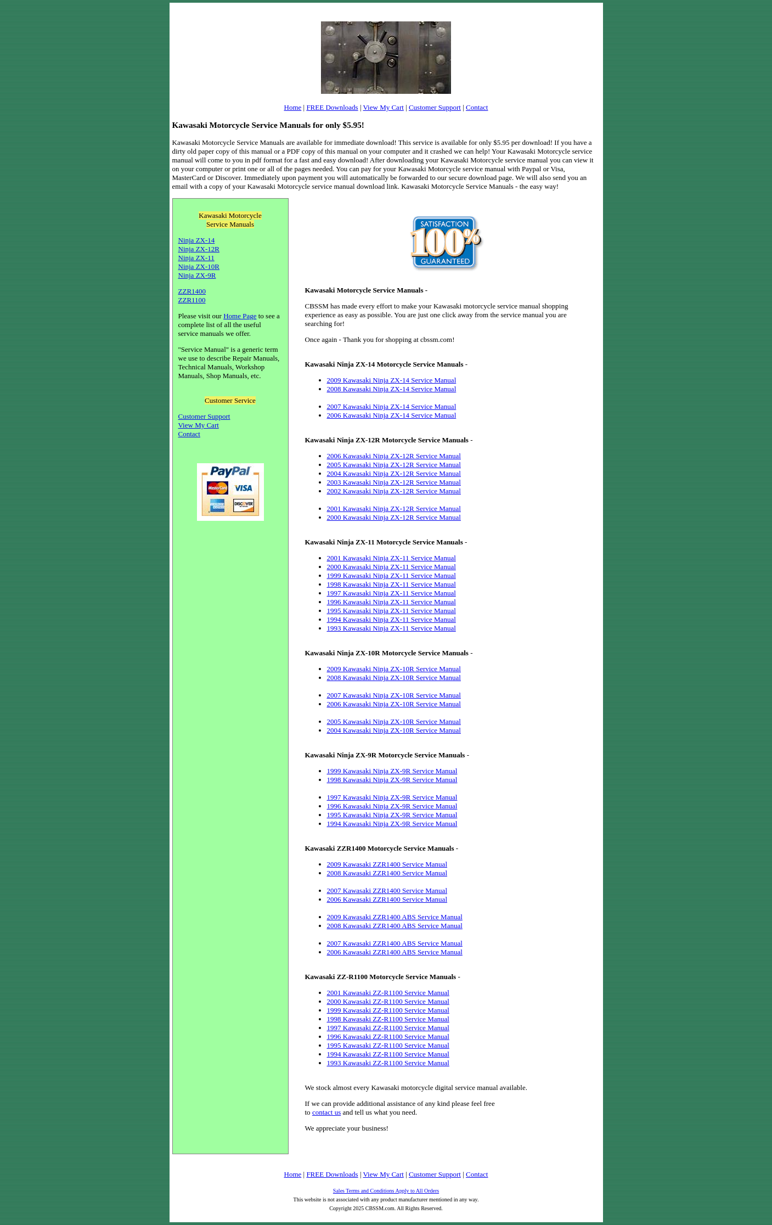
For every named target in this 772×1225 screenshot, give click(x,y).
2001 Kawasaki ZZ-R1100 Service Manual (388, 992)
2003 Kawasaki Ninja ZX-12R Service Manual (394, 482)
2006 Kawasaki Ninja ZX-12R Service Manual (394, 456)
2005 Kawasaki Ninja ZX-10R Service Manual (394, 721)
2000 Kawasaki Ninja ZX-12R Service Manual (394, 517)
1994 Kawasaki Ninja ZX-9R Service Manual (392, 823)
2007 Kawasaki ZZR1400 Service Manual (387, 890)
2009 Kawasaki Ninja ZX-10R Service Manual (394, 669)
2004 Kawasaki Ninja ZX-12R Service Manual (394, 473)
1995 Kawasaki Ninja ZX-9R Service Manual (392, 815)
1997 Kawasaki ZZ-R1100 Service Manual (388, 1028)
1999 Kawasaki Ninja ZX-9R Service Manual (392, 771)
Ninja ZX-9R (197, 275)
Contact (477, 107)
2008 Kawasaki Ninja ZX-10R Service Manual (394, 677)
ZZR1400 (192, 291)
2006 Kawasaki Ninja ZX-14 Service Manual (392, 415)
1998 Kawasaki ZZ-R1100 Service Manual (388, 1019)
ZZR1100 (192, 300)
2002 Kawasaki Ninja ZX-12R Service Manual (394, 491)
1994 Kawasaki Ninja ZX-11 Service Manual (391, 619)
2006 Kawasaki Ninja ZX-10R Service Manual (394, 704)
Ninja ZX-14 (196, 240)
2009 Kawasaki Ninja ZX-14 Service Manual (392, 380)
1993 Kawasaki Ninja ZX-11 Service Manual (391, 628)
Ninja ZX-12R (198, 249)
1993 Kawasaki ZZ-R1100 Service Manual (388, 1063)
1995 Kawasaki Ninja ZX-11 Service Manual (391, 610)
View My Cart (383, 107)
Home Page (239, 316)
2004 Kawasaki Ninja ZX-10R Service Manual (394, 730)
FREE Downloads (332, 107)
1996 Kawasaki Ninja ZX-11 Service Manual (391, 602)
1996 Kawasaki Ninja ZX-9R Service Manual (392, 806)
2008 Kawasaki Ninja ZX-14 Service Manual (392, 389)
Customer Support (435, 107)
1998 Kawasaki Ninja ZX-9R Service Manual (392, 780)
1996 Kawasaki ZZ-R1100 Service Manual (388, 1036)
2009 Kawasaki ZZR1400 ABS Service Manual (395, 917)
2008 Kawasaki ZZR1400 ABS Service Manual (395, 925)
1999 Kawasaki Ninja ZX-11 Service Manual (391, 575)
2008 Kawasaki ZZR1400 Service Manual (387, 873)
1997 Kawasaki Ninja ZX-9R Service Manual (392, 797)
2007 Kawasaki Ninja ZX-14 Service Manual (392, 406)
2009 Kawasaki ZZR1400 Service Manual (387, 864)
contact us (326, 1112)
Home (293, 107)
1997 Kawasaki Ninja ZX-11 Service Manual (391, 593)
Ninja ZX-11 (196, 258)
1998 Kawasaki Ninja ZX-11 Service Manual (391, 584)
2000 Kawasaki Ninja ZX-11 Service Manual (391, 567)
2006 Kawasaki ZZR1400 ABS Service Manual (395, 952)
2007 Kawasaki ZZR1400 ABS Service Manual (395, 943)
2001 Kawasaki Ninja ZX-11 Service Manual (391, 558)
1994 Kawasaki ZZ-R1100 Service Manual (388, 1054)
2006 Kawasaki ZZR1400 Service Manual (387, 899)
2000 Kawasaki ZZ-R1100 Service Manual (388, 1001)
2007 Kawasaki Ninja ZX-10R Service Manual (394, 695)
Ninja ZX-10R (198, 266)
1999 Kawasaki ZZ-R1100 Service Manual (388, 1010)
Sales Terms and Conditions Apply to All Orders (386, 1191)
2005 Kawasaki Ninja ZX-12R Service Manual (394, 464)
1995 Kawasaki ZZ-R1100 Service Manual (388, 1045)
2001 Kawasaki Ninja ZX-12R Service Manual (394, 508)
